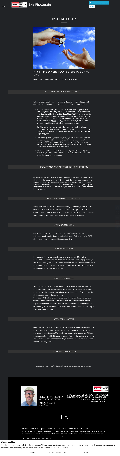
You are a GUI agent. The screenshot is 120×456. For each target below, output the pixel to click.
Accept (33, 452)
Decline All (84, 452)
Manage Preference (57, 452)
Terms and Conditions (78, 428)
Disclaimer (62, 428)
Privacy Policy (73, 448)
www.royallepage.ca (31, 428)
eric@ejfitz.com (44, 405)
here (54, 121)
